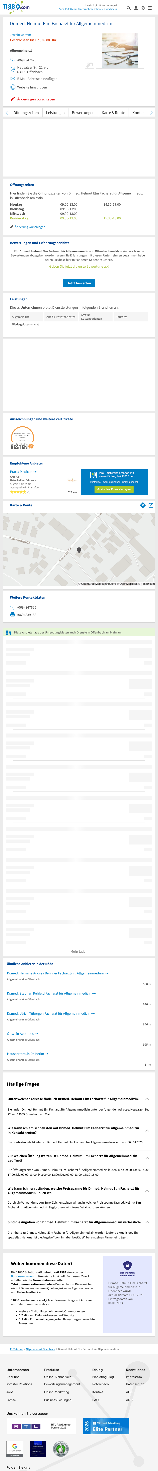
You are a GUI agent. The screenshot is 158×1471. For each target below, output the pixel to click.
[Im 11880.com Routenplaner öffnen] (143, 504)
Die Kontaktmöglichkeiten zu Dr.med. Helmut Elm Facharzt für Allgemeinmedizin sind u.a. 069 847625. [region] (75, 1142)
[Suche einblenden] (130, 8)
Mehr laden (79, 951)
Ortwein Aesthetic (20, 1033)
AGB (129, 1392)
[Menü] (151, 8)
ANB (129, 1400)
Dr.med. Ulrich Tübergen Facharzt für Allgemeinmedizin (48, 1013)
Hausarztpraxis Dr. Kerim (25, 1053)
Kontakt (139, 112)
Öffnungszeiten (26, 112)
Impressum (134, 1377)
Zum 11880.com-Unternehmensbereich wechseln (87, 9)
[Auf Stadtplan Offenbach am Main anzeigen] (151, 505)
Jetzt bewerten (79, 283)
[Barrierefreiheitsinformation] (144, 8)
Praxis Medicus (21, 471)
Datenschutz (135, 1384)
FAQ (95, 1400)
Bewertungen (83, 112)
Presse (11, 1400)
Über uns (12, 1377)
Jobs (9, 1392)
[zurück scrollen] (6, 112)
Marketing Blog (103, 1377)
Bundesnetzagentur (24, 1276)
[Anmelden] (137, 8)
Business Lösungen (57, 1400)
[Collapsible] (147, 1099)
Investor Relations (19, 1384)
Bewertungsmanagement (62, 1384)
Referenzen (100, 1384)
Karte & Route (113, 112)
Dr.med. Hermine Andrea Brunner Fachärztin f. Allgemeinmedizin (55, 973)
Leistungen (55, 112)
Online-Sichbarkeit (57, 1377)
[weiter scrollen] (151, 112)
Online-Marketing (56, 1392)
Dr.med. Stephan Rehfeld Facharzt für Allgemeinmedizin (49, 993)
